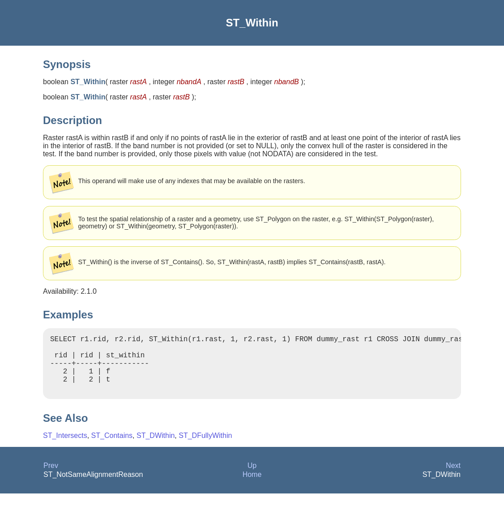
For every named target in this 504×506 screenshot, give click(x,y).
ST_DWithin (156, 448)
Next (453, 478)
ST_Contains (112, 448)
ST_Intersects (65, 448)
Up (252, 478)
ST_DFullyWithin (205, 448)
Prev (50, 478)
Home (252, 487)
